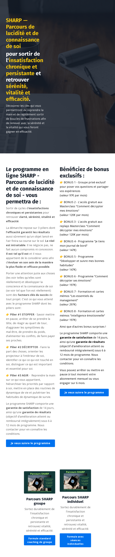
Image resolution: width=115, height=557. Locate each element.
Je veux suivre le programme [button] (30, 443)
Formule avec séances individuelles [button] (75, 540)
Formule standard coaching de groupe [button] (39, 540)
